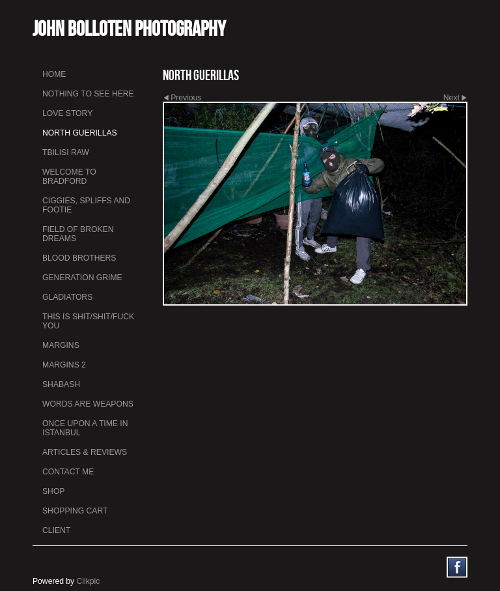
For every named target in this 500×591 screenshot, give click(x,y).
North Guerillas (79, 132)
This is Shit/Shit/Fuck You (88, 321)
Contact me (68, 471)
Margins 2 (64, 364)
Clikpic (88, 581)
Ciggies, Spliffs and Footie (86, 205)
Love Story (67, 113)
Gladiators (67, 297)
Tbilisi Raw (65, 152)
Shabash (61, 384)
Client (56, 530)
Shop (53, 491)
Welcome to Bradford (69, 176)
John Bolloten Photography (129, 28)
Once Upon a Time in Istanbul (85, 428)
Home (54, 74)
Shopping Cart (74, 510)
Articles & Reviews (84, 452)
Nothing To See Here (88, 93)
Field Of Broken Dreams (77, 234)
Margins (60, 345)
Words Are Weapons (87, 404)
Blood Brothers (79, 258)
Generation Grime (82, 277)
